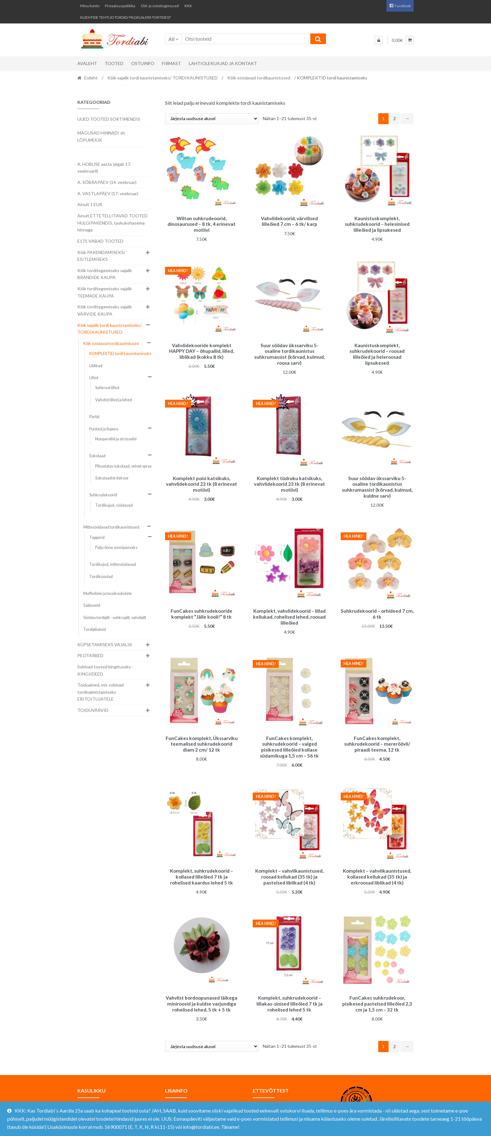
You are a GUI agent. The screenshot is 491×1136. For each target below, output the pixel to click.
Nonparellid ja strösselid (116, 439)
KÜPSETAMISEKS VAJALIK (104, 644)
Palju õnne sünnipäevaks (116, 547)
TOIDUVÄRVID (92, 710)
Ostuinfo (142, 63)
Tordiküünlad (101, 576)
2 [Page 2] (394, 118)
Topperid (97, 537)
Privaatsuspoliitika (120, 5)
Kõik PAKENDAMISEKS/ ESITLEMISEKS (101, 256)
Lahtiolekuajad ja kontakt (223, 63)
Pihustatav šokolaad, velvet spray (123, 466)
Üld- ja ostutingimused (160, 5)
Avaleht (87, 63)
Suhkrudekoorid (103, 495)
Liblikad (95, 365)
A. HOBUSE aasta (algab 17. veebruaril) (104, 167)
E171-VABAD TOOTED (100, 241)
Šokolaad (97, 456)
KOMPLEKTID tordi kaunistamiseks (120, 353)
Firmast (171, 63)
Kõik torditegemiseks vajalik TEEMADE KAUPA (104, 292)
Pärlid (94, 416)
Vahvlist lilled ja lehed (113, 400)
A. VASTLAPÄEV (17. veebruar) (107, 193)
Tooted (114, 63)
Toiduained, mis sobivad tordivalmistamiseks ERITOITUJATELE (100, 692)
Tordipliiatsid (94, 629)
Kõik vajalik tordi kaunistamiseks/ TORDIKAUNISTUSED (162, 77)
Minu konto (89, 5)
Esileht (91, 77)
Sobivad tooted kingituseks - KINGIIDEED (105, 670)
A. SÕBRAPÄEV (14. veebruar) (107, 182)
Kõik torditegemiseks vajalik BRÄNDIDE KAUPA (104, 274)
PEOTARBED (90, 655)
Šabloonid (91, 605)
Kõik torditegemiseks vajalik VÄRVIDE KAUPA (104, 310)
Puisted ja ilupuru (103, 429)
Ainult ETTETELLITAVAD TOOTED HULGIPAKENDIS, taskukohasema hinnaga (112, 222)
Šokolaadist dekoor (112, 478)
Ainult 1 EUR (89, 204)
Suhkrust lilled (107, 387)
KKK (188, 5)
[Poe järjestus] (211, 118)
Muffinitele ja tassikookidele (107, 593)
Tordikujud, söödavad (114, 505)
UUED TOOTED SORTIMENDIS (108, 119)
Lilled (93, 377)
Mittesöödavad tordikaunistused (111, 527)
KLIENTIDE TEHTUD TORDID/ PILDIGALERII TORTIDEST (125, 17)
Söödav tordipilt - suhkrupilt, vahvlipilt (114, 617)
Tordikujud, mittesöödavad (112, 564)
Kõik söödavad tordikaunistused (258, 77)
